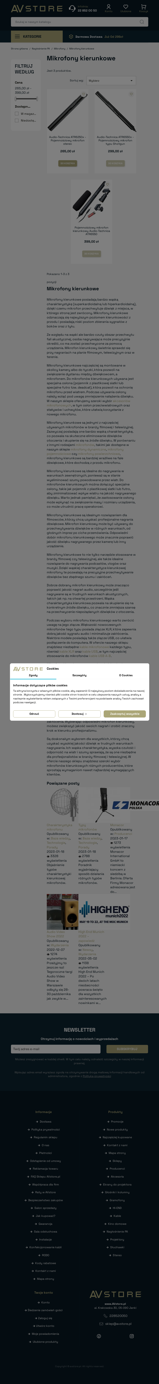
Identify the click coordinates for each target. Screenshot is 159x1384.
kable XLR (67, 651)
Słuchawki (117, 1247)
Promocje (117, 1121)
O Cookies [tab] (126, 675)
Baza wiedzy (60, 838)
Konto (45, 1302)
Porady (52, 847)
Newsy (88, 950)
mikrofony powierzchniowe (99, 454)
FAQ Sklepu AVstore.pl (45, 1176)
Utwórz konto (45, 1326)
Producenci (123, 834)
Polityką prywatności (97, 1076)
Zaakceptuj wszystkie (124, 714)
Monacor (117, 825)
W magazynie (28, 114)
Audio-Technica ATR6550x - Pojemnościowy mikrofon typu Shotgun (115, 140)
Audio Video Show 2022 (56, 934)
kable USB (90, 651)
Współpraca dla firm (45, 1184)
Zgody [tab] (33, 675)
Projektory (117, 1239)
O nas (45, 1145)
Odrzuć (34, 714)
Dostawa (45, 1121)
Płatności (45, 1153)
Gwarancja (45, 1224)
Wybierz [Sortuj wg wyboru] (111, 80)
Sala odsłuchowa (45, 1231)
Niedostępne (28, 120)
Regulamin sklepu (45, 1137)
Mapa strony (45, 1279)
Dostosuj (79, 714)
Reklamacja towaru (45, 1168)
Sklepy (117, 1161)
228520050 (118, 1316)
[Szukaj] (79, 22)
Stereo (117, 1255)
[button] (108, 8)
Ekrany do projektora (117, 1184)
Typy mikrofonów (87, 827)
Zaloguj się (45, 1318)
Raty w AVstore (45, 1192)
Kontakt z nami (45, 1271)
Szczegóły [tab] (79, 675)
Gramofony (117, 1200)
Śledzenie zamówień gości (45, 1310)
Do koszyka (67, 163)
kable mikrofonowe (94, 647)
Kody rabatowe (45, 1263)
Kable (117, 1216)
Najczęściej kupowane (117, 1137)
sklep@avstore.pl (118, 1324)
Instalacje (45, 1239)
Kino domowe (117, 1224)
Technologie (56, 843)
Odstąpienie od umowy (45, 1161)
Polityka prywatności (45, 1129)
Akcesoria (117, 1176)
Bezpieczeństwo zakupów (45, 1200)
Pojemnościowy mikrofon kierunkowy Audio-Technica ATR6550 (91, 231)
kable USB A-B (100, 656)
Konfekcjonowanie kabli (45, 1247)
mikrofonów (85, 445)
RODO (45, 1255)
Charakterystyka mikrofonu (59, 827)
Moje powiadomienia (45, 1334)
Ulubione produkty (45, 1341)
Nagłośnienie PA (117, 1231)
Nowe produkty (117, 1129)
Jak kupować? (45, 1216)
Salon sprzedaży (45, 1208)
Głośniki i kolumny (117, 1192)
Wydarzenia (60, 945)
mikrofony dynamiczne (88, 449)
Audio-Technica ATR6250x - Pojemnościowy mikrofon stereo (67, 140)
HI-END (117, 1208)
